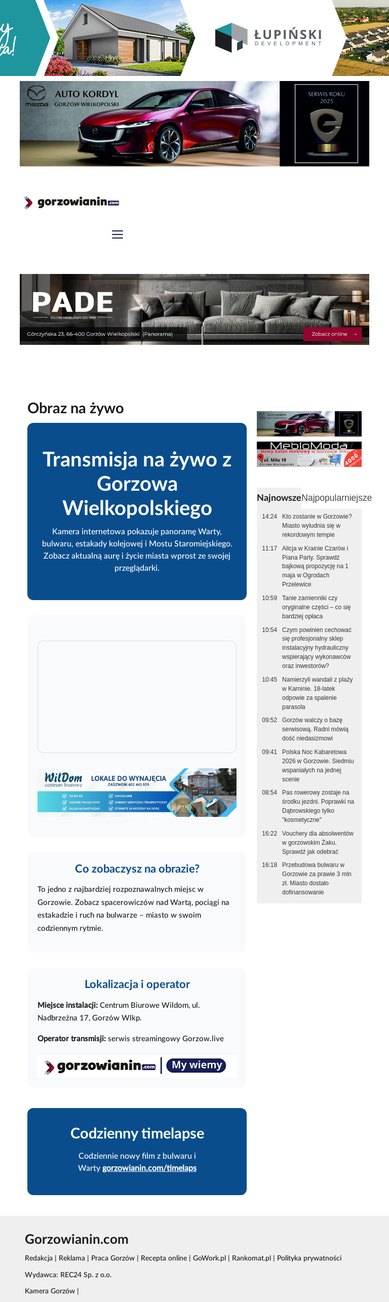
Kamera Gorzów (50, 1291)
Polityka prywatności (309, 1258)
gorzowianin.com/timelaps (149, 1168)
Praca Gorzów (113, 1258)
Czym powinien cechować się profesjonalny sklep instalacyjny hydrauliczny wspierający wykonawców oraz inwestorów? (317, 647)
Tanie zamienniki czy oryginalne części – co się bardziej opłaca (316, 607)
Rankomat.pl (251, 1258)
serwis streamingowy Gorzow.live (166, 1039)
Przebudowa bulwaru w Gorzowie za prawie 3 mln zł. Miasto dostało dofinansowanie (317, 878)
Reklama (72, 1258)
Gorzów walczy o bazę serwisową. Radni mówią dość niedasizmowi (315, 729)
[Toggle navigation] (117, 236)
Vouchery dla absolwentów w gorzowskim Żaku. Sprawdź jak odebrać (318, 842)
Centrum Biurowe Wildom (144, 1005)
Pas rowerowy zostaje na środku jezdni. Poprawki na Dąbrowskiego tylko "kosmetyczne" (318, 806)
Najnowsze (279, 498)
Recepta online (164, 1258)
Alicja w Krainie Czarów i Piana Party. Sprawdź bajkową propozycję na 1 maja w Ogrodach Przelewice (315, 566)
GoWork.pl (209, 1258)
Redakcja (39, 1258)
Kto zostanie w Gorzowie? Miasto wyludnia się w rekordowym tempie (317, 525)
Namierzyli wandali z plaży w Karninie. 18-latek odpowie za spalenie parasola (317, 693)
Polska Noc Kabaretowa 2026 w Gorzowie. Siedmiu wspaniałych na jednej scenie (318, 765)
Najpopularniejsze (336, 498)
